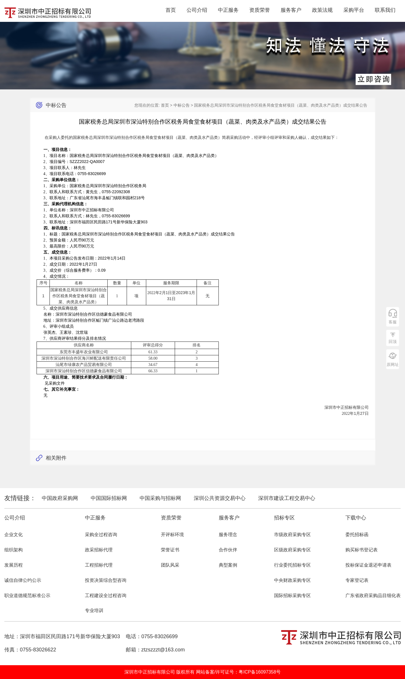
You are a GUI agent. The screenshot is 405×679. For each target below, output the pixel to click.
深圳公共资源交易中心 (220, 498)
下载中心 (355, 518)
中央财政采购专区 (292, 580)
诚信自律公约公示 (22, 580)
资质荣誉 (259, 10)
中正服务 (228, 10)
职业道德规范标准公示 (27, 595)
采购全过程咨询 (101, 534)
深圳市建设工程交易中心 (286, 498)
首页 (171, 10)
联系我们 (385, 10)
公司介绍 (197, 10)
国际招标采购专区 (292, 595)
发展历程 (13, 565)
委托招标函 (356, 534)
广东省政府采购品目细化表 (373, 595)
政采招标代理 (99, 549)
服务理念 (228, 534)
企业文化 (13, 534)
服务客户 (291, 10)
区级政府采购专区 (292, 549)
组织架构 (13, 549)
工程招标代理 (99, 565)
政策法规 (322, 10)
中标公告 (182, 105)
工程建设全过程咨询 (105, 595)
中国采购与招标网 (160, 498)
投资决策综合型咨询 (105, 580)
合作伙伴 (228, 549)
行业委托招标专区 (292, 565)
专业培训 (94, 610)
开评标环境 (172, 534)
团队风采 (170, 565)
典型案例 (228, 565)
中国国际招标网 (109, 498)
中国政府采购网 (60, 498)
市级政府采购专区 (292, 534)
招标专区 (284, 518)
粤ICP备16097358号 (260, 672)
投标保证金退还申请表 (368, 565)
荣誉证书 (170, 549)
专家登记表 (356, 580)
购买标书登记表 (361, 549)
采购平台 (353, 10)
